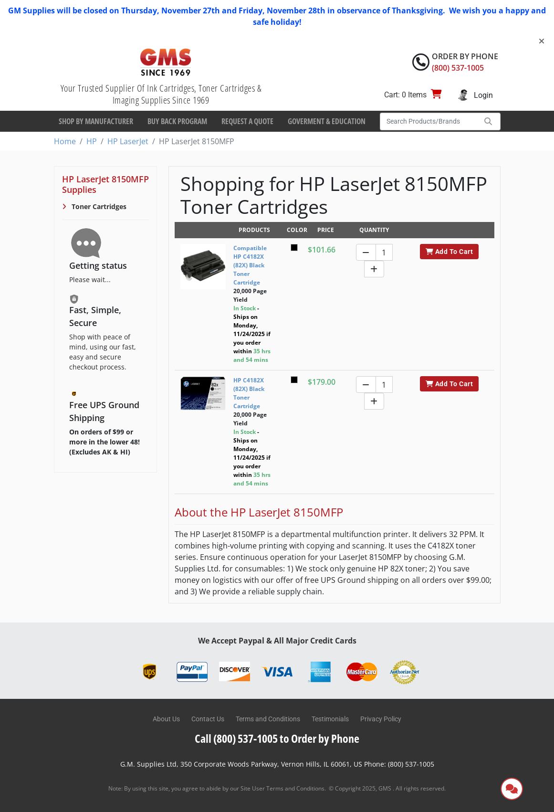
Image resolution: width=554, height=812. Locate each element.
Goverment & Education (327, 121)
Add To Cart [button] (449, 251)
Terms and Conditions (268, 719)
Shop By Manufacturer (96, 121)
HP (91, 141)
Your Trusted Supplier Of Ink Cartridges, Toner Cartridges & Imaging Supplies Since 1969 (161, 94)
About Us (166, 719)
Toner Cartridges (98, 206)
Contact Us (207, 719)
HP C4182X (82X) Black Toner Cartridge (248, 393)
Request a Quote (247, 121)
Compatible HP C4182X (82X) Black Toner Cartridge (250, 265)
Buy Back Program (177, 121)
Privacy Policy (380, 719)
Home (65, 141)
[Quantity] (384, 252)
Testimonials (330, 719)
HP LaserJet (127, 141)
